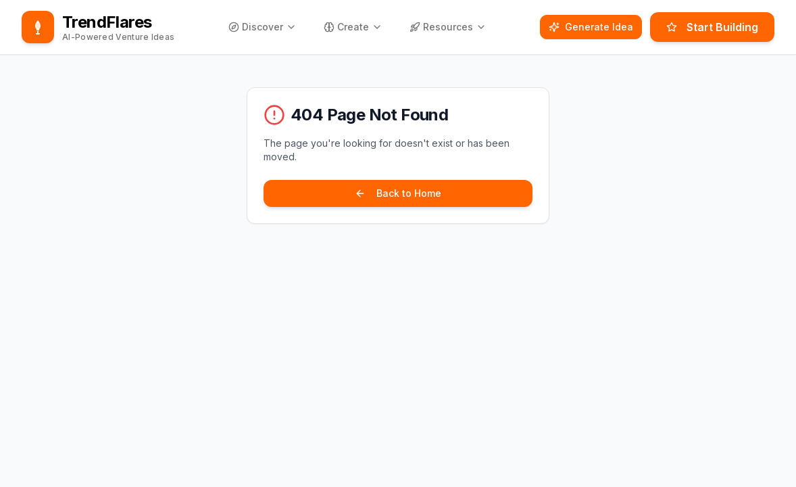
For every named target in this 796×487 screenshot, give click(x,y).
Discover (262, 26)
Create (353, 26)
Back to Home (398, 193)
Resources (448, 26)
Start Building (712, 27)
